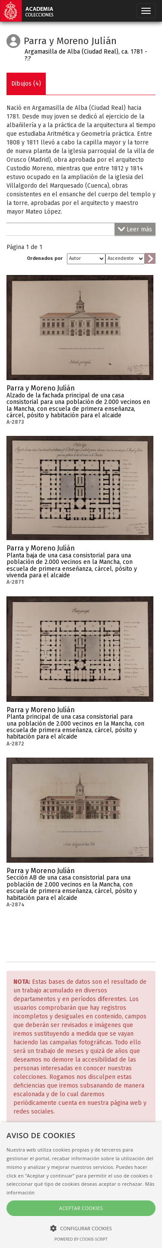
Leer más (135, 230)
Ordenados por (45, 258)
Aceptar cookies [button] (81, 1208)
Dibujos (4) (26, 83)
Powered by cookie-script (81, 1239)
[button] (81, 1228)
